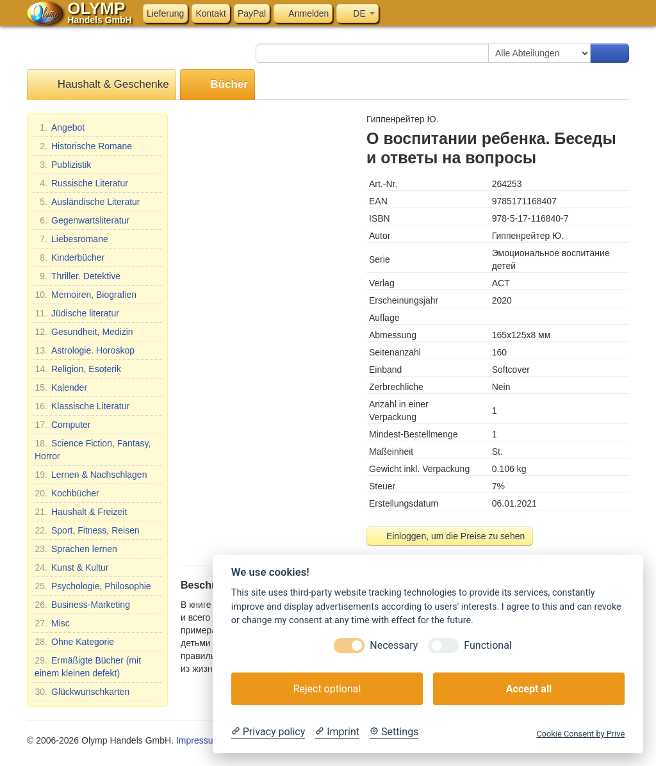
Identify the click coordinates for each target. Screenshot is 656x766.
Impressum (198, 740)
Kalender (61, 387)
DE (357, 13)
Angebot (60, 127)
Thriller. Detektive (77, 276)
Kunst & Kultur (72, 567)
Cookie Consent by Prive (580, 733)
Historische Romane (83, 146)
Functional (487, 645)
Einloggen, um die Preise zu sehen (450, 536)
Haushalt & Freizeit (81, 511)
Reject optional (327, 689)
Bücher (217, 85)
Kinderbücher (69, 257)
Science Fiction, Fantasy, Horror (93, 449)
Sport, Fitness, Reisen (87, 530)
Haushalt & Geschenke (101, 85)
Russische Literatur (81, 183)
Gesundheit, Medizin (84, 331)
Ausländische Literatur (87, 201)
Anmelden (303, 13)
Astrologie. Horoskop (85, 350)
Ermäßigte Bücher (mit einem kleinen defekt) (88, 666)
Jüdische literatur (77, 313)
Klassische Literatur (82, 406)
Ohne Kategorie (74, 641)
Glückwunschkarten (82, 691)
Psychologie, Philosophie (93, 586)
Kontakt (210, 13)
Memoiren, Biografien (85, 294)
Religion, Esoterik (78, 369)
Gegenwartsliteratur (82, 220)
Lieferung (165, 13)
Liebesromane (71, 238)
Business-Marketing (82, 604)
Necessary (394, 645)
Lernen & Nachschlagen (91, 474)
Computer (62, 424)
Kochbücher (67, 493)
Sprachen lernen (76, 548)
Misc (52, 623)
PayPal (252, 13)
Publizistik (63, 164)
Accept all (529, 689)
